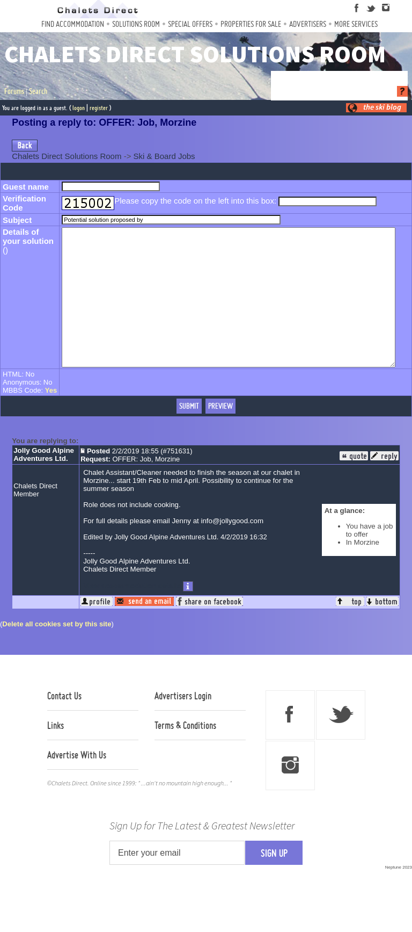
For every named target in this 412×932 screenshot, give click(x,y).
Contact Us (64, 723)
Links (55, 752)
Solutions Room (136, 24)
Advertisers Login (182, 723)
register (99, 108)
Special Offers (190, 24)
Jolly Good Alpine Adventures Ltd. (43, 482)
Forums (14, 91)
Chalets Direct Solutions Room (66, 156)
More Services (356, 24)
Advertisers (307, 24)
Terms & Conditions (185, 752)
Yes (51, 418)
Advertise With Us (76, 782)
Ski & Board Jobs (164, 156)
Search (38, 91)
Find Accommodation (72, 24)
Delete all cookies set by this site (56, 651)
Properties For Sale (250, 24)
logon (78, 108)
